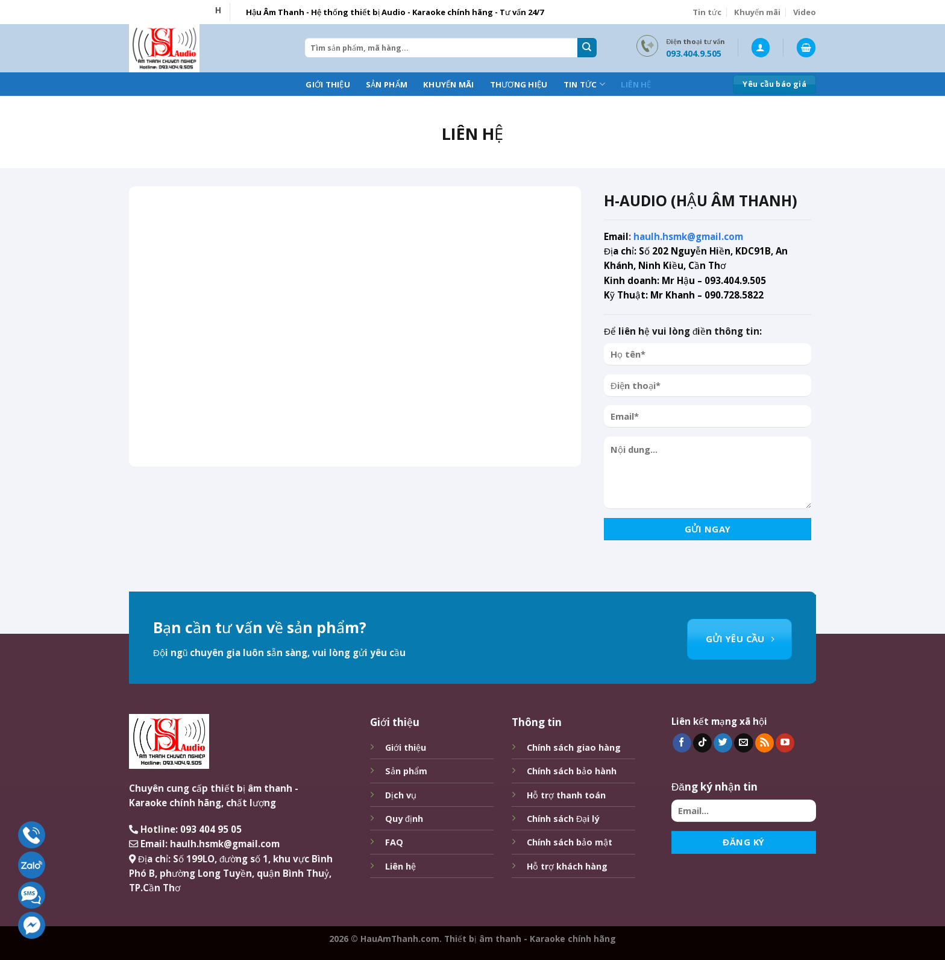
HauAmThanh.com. (401, 938)
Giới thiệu (328, 84)
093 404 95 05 (211, 829)
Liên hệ (636, 84)
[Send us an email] (743, 743)
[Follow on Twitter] (723, 743)
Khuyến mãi (757, 12)
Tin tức (706, 12)
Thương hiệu (519, 84)
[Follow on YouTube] (785, 743)
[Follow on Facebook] (682, 743)
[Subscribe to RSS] (764, 743)
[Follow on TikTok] (702, 743)
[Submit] (587, 47)
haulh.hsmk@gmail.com (688, 236)
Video (804, 12)
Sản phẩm (386, 84)
